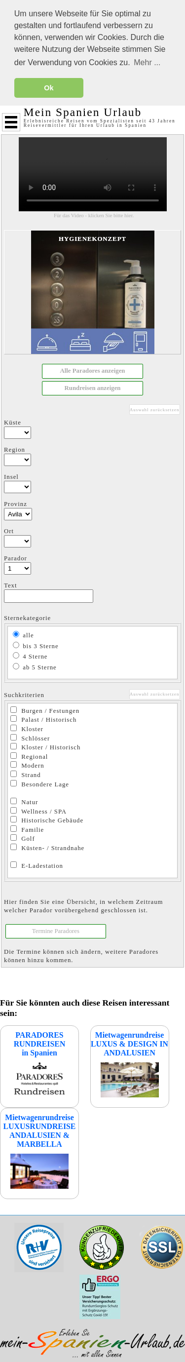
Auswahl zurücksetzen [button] (155, 409)
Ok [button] (48, 88)
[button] (92, 370)
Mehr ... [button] (147, 62)
